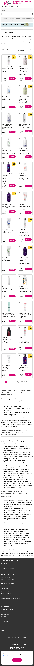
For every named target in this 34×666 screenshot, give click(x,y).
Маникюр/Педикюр (6, 593)
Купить (12, 78)
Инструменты (4, 603)
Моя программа (5, 614)
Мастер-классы (5, 619)
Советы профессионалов (7, 568)
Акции (2, 630)
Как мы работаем (5, 566)
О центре (3, 616)
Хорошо (17, 660)
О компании (4, 563)
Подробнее (6, 656)
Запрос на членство (6, 577)
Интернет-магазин (15, 18)
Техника (3, 596)
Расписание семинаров (7, 579)
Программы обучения (7, 609)
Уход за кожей (4, 588)
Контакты (3, 571)
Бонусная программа (6, 628)
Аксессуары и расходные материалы (11, 598)
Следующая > (24, 381)
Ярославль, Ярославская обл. (12, 6)
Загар (2, 600)
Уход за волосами (27, 18)
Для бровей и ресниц (6, 591)
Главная (5, 18)
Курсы (2, 612)
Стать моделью (5, 621)
